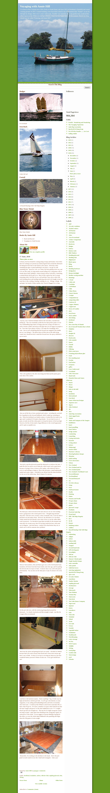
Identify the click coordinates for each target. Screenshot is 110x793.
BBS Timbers (73, 253)
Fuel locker (72, 362)
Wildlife (71, 646)
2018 (69, 153)
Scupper (71, 545)
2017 (69, 189)
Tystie (70, 621)
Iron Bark (72, 398)
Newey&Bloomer (74, 474)
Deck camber (73, 315)
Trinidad (71, 617)
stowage (71, 588)
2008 (69, 212)
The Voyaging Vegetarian (75, 124)
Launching (72, 436)
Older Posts (59, 780)
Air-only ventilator (74, 226)
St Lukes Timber (74, 577)
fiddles (71, 347)
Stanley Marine (73, 581)
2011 (69, 204)
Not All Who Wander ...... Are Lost (78, 131)
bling (70, 264)
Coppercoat (72, 306)
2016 (69, 191)
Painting (71, 494)
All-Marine (72, 233)
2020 (69, 148)
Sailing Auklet (72, 133)
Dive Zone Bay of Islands (76, 324)
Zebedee (71, 659)
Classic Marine (73, 293)
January (72, 186)
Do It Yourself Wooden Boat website (79, 327)
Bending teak (73, 257)
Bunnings (71, 277)
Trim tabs (72, 614)
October (72, 161)
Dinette (71, 322)
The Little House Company (77, 601)
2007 (69, 215)
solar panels (72, 565)
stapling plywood (54, 775)
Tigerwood (72, 603)
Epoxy (71, 342)
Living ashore (73, 443)
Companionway (73, 297)
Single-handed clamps (75, 561)
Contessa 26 (72, 302)
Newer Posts (23, 780)
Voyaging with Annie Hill (35, 6)
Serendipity (72, 552)
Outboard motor (74, 489)
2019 (69, 150)
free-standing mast (74, 358)
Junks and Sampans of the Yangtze (79, 420)
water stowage (73, 639)
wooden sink (72, 652)
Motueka (71, 456)
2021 (69, 145)
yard (70, 657)
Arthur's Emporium (75, 239)
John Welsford (73, 407)
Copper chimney (74, 304)
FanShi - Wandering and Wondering (79, 122)
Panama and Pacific (75, 498)
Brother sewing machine (76, 275)
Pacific (71, 492)
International (73, 396)
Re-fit (70, 521)
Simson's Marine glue (75, 559)
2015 (69, 194)
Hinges (71, 387)
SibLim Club (45, 775)
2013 (69, 199)
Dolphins (71, 329)
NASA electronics (74, 460)
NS (70, 481)
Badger (71, 246)
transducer (72, 610)
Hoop (70, 391)
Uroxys (71, 626)
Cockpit (71, 295)
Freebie (71, 360)
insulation (33, 775)
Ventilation (72, 632)
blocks (71, 266)
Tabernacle (72, 590)
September (73, 163)
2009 (69, 210)
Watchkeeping (73, 637)
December (73, 155)
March (72, 181)
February (73, 184)
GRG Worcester (73, 373)
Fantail (71, 344)
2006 (69, 217)
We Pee (71, 641)
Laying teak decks (74, 438)
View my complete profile (37, 252)
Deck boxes (72, 313)
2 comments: (42, 771)
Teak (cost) (72, 597)
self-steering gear (74, 550)
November (73, 158)
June (71, 171)
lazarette (71, 440)
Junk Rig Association (74, 127)
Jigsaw (71, 405)
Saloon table (72, 541)
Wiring (22, 777)
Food (70, 356)
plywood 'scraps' (74, 507)
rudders (71, 527)
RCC (70, 518)
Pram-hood (72, 514)
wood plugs (72, 650)
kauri (70, 425)
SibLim (71, 554)
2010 (69, 207)
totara (70, 608)
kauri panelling (73, 427)
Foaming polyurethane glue (77, 353)
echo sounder (73, 340)
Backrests (72, 244)
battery (71, 248)
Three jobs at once (26, 259)
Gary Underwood (74, 369)
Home (41, 780)
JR (69, 409)
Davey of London (74, 309)
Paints (71, 496)
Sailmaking (72, 534)
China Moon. (73, 291)
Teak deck (72, 599)
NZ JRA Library (74, 483)
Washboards (72, 635)
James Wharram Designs (76, 400)
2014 (69, 197)
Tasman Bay (72, 594)
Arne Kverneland (74, 237)
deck (70, 311)
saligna (71, 536)
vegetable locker (73, 630)
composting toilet (74, 300)
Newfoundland (73, 476)
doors (70, 331)
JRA (70, 411)
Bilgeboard (72, 260)
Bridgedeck (72, 271)
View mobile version (41, 784)
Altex (70, 235)
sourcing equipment (75, 570)
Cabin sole (72, 282)
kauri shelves (73, 429)
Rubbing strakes (74, 525)
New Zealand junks (74, 469)
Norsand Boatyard (74, 478)
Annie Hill (35, 247)
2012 (69, 202)
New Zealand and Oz (75, 467)
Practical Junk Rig (74, 512)
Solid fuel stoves (73, 568)
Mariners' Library (74, 451)
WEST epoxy (73, 644)
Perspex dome (73, 501)
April (72, 179)
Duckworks (72, 338)
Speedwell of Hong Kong (75, 129)
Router (71, 523)
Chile (70, 289)
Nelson (71, 463)
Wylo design (72, 655)
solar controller (73, 563)
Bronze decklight (74, 273)
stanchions (72, 579)
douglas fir (72, 333)
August (72, 166)
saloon (38, 775)
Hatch (70, 382)
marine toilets (73, 449)
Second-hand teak (74, 548)
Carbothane (72, 286)
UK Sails (71, 623)
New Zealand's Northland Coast (78, 472)
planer (71, 505)
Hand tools (72, 376)
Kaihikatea (72, 422)
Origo (70, 485)
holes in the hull (73, 389)
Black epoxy (72, 262)
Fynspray (71, 364)
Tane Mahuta (73, 592)
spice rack (72, 574)
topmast (71, 606)
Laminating (72, 434)
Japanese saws (73, 402)
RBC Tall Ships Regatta (76, 516)
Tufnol (71, 619)
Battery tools (72, 251)
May (71, 176)
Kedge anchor (73, 431)
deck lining (72, 318)
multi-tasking (73, 458)
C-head (71, 280)
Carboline (72, 284)
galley (70, 367)
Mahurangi (72, 447)
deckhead (27, 775)
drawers (71, 335)
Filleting (71, 349)
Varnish (71, 628)
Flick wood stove (74, 351)
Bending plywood (74, 255)
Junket (71, 418)
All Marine (72, 230)
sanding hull (72, 543)
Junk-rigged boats (74, 416)
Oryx (70, 487)
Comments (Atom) (32, 789)
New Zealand (73, 465)
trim (61, 775)
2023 (69, 140)
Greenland (72, 371)
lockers (71, 445)
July (71, 168)
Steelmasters (72, 585)
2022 (69, 142)
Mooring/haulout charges (76, 454)
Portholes (71, 510)
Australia (71, 242)
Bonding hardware (74, 268)
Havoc (71, 384)
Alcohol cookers (73, 228)
